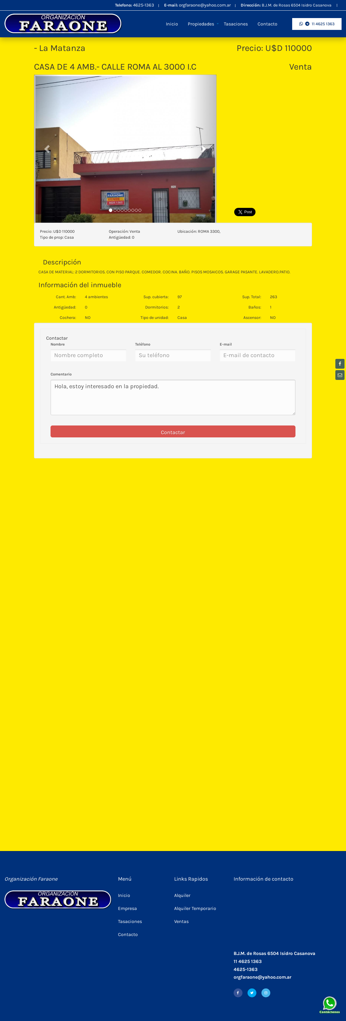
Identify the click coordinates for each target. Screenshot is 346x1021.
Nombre (58, 344)
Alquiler (182, 895)
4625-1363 (143, 5)
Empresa (127, 908)
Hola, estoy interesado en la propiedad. (173, 397)
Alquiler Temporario (195, 908)
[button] (47, 149)
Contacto (267, 24)
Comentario (61, 374)
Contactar (173, 432)
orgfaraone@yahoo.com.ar (205, 5)
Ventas (181, 921)
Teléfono (142, 344)
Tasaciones (236, 24)
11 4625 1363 (316, 23)
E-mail (226, 344)
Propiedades (201, 24)
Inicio (172, 24)
